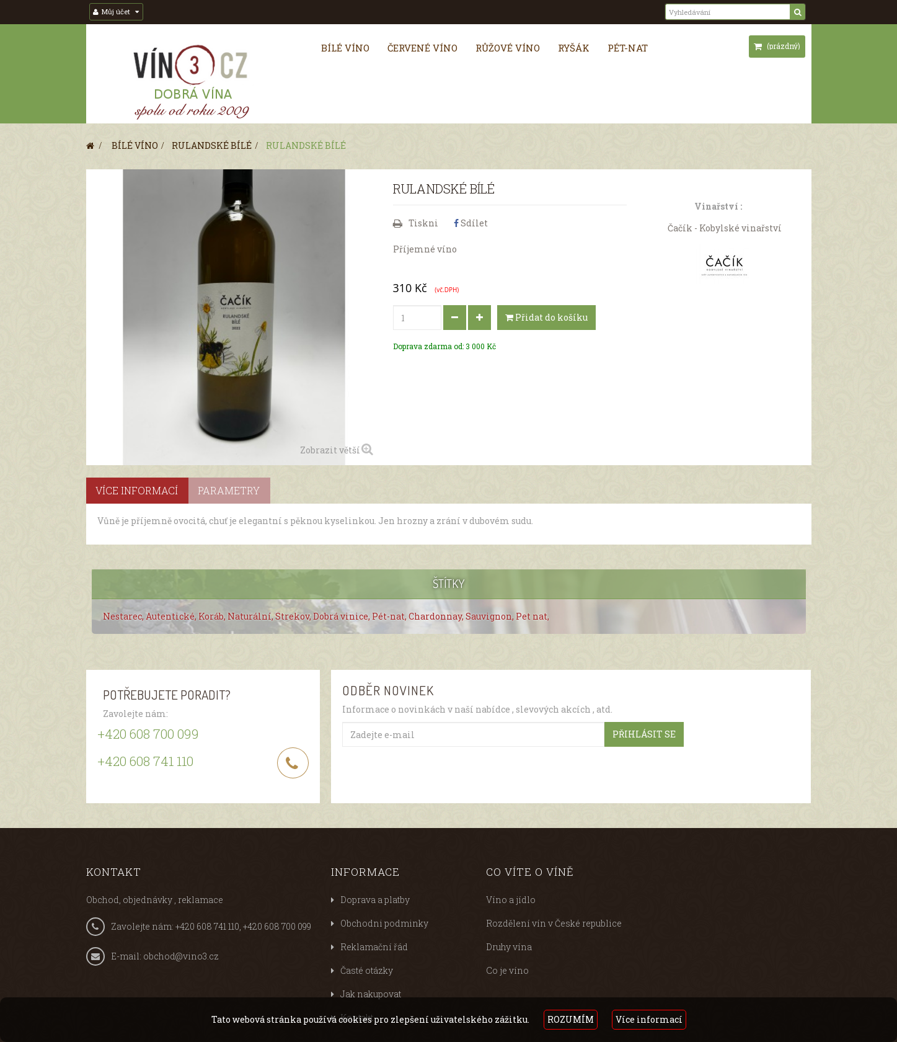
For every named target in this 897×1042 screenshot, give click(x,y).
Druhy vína (509, 947)
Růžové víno (507, 48)
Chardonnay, (437, 616)
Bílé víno (345, 48)
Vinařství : (718, 206)
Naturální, (251, 616)
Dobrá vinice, (342, 616)
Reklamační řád (374, 947)
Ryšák (574, 48)
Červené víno (422, 48)
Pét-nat (628, 48)
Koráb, (213, 616)
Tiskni (423, 223)
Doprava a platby (375, 900)
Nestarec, (124, 616)
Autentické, (172, 616)
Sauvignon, (491, 616)
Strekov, (294, 616)
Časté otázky (366, 970)
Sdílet (471, 223)
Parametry (229, 490)
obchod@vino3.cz (181, 956)
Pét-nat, (390, 616)
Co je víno (507, 970)
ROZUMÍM (570, 1019)
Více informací (649, 1019)
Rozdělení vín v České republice (554, 923)
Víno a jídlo (511, 900)
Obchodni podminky (384, 923)
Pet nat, (532, 616)
